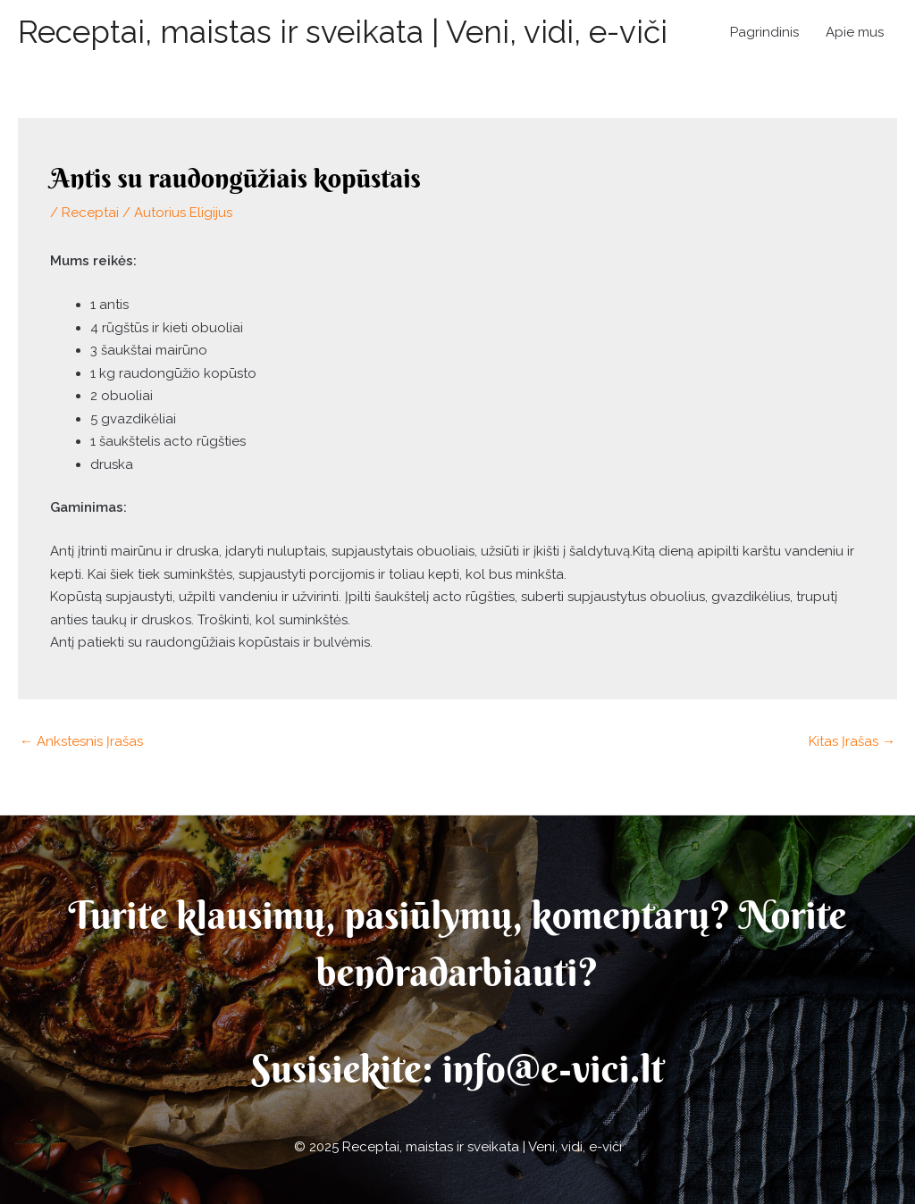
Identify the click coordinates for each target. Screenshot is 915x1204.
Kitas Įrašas (852, 741)
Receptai (90, 213)
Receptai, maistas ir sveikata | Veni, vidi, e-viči (342, 31)
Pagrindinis (764, 32)
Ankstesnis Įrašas (81, 741)
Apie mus (855, 32)
